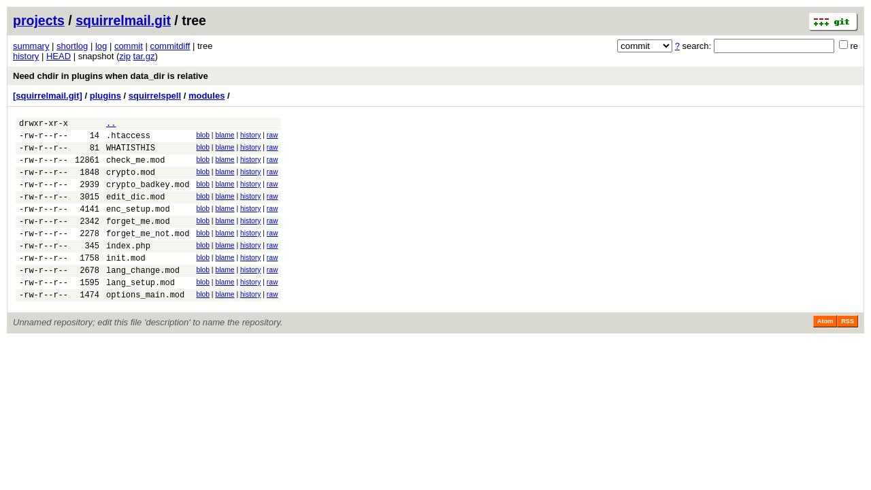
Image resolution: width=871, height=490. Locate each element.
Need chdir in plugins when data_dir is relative (110, 76)
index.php (128, 268)
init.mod (126, 282)
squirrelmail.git (123, 20)
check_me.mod (135, 168)
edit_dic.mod (135, 210)
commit (128, 46)
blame (224, 137)
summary (31, 46)
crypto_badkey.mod (147, 196)
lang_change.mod (143, 296)
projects (39, 20)
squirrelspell (155, 96)
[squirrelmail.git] (47, 96)
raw (272, 137)
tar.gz (144, 56)
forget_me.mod (138, 239)
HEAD (58, 56)
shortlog (72, 46)
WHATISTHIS (130, 153)
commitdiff (170, 46)
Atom (825, 351)
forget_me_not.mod (147, 253)
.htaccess (128, 139)
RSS (847, 351)
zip (125, 56)
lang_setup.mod (140, 310)
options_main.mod (145, 325)
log (101, 46)
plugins (105, 96)
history (26, 56)
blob (203, 137)
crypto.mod (130, 182)
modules (206, 96)
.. (111, 125)
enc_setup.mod (138, 225)
